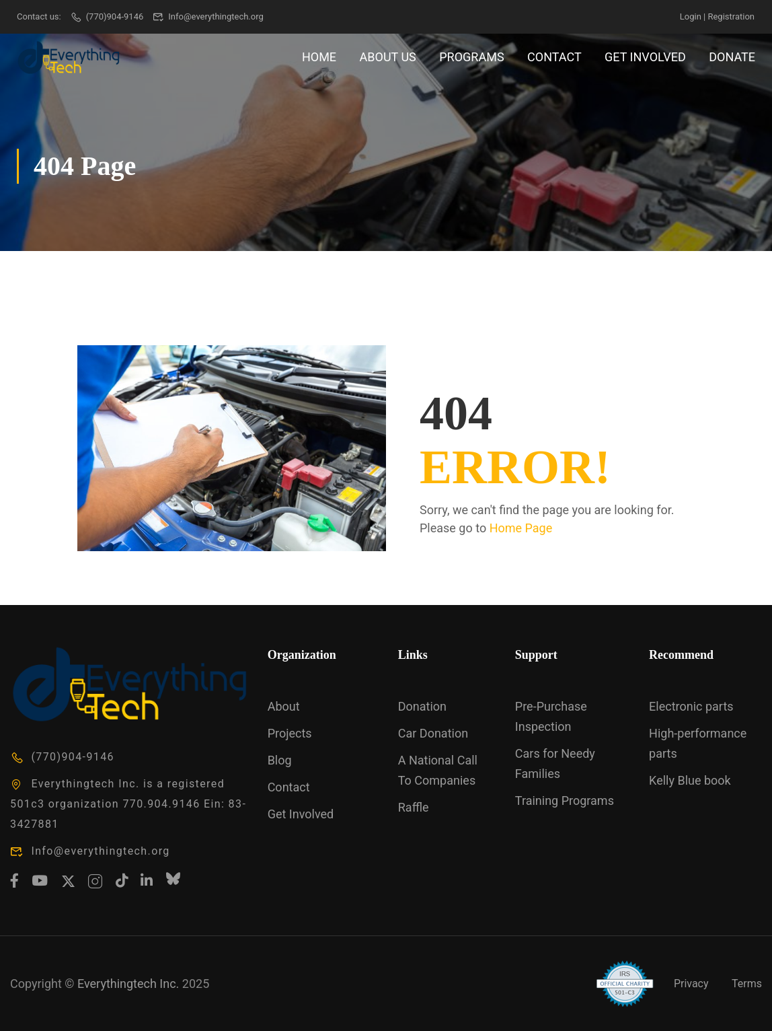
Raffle (413, 807)
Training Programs (564, 800)
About (284, 706)
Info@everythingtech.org (208, 16)
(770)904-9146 (106, 16)
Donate (732, 57)
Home (319, 57)
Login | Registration (717, 16)
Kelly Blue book (690, 780)
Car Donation (433, 733)
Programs (471, 57)
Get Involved (645, 57)
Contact (554, 57)
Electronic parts (691, 706)
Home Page (521, 528)
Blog (280, 760)
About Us (388, 57)
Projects (290, 733)
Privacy (691, 983)
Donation (422, 706)
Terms (747, 983)
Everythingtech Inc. (128, 983)
